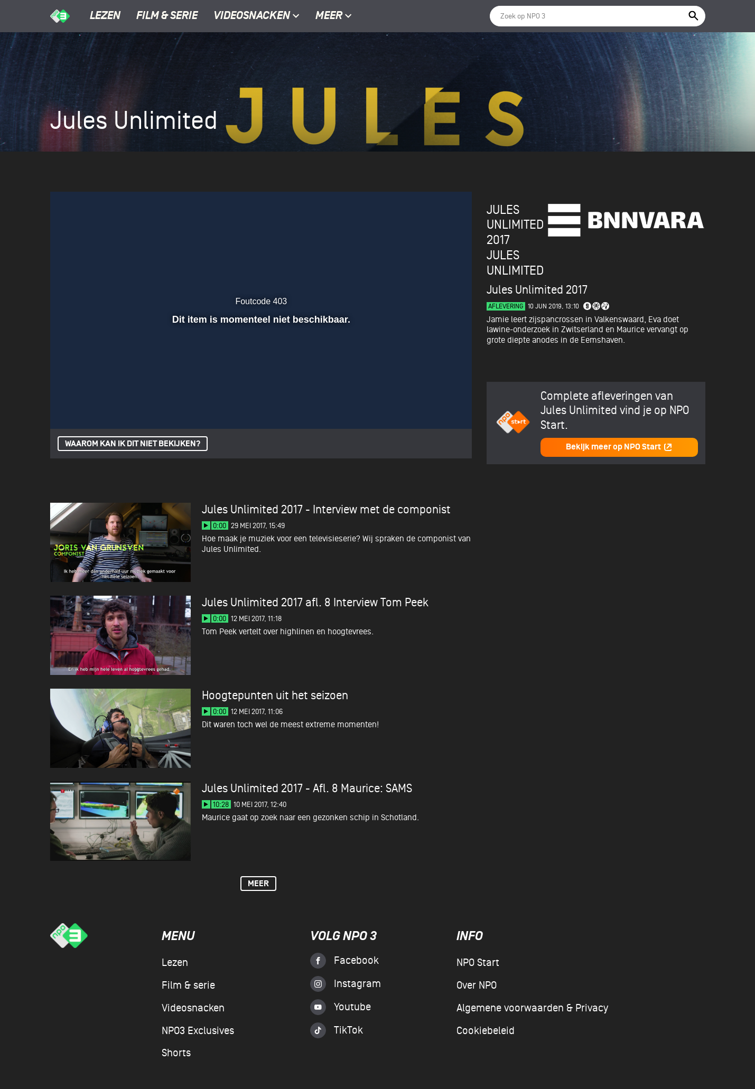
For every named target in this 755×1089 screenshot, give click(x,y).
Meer (333, 16)
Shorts (176, 1053)
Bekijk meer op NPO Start (619, 447)
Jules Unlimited (515, 263)
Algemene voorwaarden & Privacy (532, 1008)
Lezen (105, 16)
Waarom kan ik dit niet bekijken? (132, 444)
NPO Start (477, 963)
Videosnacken (251, 16)
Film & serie (167, 16)
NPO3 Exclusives (198, 1031)
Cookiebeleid (485, 1031)
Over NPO (476, 985)
